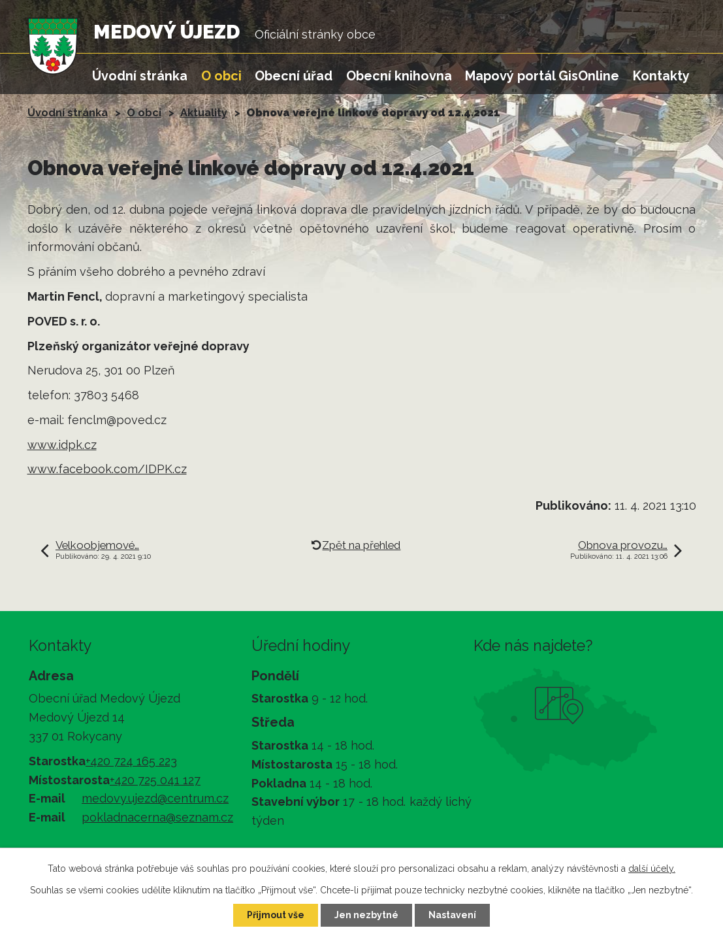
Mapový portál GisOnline (542, 76)
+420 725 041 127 (155, 780)
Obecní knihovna (399, 76)
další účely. (651, 868)
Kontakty (661, 76)
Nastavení (452, 915)
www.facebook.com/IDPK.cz (107, 469)
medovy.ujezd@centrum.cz (155, 798)
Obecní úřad (293, 76)
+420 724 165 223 (131, 761)
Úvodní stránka (139, 76)
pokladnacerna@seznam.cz (157, 817)
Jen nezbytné (366, 915)
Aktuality (203, 113)
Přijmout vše (275, 915)
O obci (221, 76)
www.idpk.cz (62, 445)
